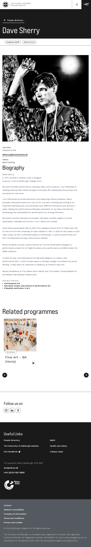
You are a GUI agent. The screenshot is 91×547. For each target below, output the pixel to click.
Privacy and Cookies (13, 522)
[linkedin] (12, 410)
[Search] (77, 4)
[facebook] (18, 410)
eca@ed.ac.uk (11, 468)
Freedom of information (15, 514)
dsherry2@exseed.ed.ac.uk (15, 154)
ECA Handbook (12, 451)
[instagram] (6, 410)
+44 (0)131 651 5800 (14, 472)
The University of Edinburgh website (21, 446)
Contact (7, 505)
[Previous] (4, 375)
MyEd (52, 440)
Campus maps (56, 451)
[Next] (86, 375)
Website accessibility (14, 510)
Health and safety (58, 446)
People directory (13, 20)
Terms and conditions (14, 518)
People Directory (12, 440)
